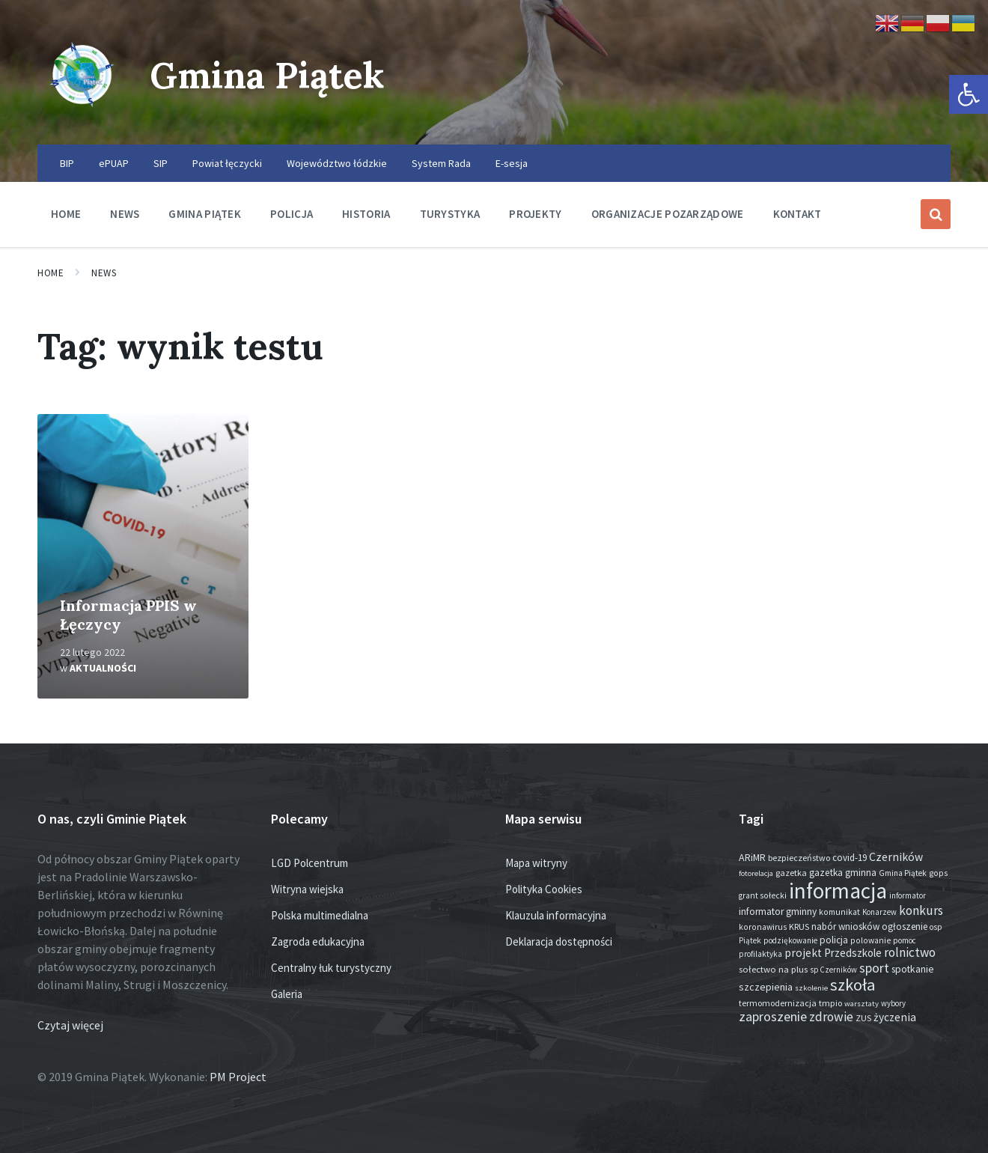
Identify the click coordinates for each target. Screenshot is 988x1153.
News (103, 273)
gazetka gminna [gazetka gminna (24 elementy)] (842, 872)
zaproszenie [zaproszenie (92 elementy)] (773, 1016)
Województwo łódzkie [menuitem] (337, 163)
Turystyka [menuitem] (450, 214)
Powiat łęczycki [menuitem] (227, 163)
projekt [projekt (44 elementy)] (803, 953)
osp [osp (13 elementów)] (936, 927)
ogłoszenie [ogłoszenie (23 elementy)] (904, 926)
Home (50, 273)
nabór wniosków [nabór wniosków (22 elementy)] (845, 926)
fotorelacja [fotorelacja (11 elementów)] (756, 873)
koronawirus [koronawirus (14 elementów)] (763, 927)
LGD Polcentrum (309, 863)
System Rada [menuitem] (441, 163)
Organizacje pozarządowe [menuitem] (667, 214)
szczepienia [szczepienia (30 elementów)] (766, 987)
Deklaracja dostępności (558, 941)
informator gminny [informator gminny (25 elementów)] (778, 911)
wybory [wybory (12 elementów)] (893, 1003)
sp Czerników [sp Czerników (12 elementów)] (833, 969)
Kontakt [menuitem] (797, 214)
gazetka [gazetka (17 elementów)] (791, 872)
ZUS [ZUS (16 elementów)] (863, 1017)
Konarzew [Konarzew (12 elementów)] (879, 912)
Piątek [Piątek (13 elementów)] (750, 940)
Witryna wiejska (307, 889)
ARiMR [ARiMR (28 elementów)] (752, 857)
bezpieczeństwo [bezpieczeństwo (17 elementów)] (799, 857)
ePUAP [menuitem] (114, 163)
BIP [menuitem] (67, 163)
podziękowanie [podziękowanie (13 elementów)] (790, 940)
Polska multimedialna (319, 915)
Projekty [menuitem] (535, 214)
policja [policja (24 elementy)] (834, 940)
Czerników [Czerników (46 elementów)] (896, 857)
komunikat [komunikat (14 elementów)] (839, 912)
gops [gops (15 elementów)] (938, 873)
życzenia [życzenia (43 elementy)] (894, 1017)
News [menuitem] (124, 214)
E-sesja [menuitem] (511, 163)
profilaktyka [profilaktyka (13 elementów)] (760, 954)
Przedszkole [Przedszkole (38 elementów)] (853, 953)
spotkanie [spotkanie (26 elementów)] (912, 969)
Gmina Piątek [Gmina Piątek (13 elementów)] (903, 873)
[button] (968, 94)
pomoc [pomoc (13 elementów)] (904, 940)
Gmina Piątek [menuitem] (204, 214)
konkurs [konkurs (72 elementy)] (921, 910)
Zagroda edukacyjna (318, 941)
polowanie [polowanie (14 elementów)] (870, 940)
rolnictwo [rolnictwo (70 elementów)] (910, 952)
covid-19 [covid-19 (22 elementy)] (849, 857)
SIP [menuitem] (160, 163)
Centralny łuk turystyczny (331, 968)
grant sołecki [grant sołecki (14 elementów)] (763, 895)
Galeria (286, 994)
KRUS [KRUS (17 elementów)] (799, 926)
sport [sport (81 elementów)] (874, 968)
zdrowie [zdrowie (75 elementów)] (831, 1017)
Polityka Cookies (543, 889)
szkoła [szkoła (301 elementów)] (853, 984)
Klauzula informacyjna (555, 915)
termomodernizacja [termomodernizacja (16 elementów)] (778, 1003)
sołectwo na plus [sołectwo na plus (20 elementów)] (773, 969)
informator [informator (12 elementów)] (907, 895)
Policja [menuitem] (291, 214)
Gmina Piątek (267, 75)
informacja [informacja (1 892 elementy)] (838, 890)
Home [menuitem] (66, 214)
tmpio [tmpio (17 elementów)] (830, 1003)
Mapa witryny (536, 863)
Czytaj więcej (70, 1024)
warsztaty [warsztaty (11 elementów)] (861, 1004)
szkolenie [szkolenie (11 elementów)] (811, 988)
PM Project (238, 1076)
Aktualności (103, 668)
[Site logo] (82, 115)
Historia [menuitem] (366, 214)
